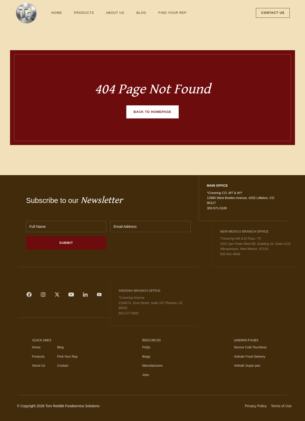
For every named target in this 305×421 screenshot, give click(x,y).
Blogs (146, 366)
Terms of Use (290, 406)
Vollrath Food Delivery (249, 366)
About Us (115, 13)
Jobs (145, 384)
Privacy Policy (265, 406)
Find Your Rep (172, 13)
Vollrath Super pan (247, 375)
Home (56, 13)
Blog (141, 13)
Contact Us (272, 13)
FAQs (146, 357)
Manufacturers (152, 375)
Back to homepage (152, 112)
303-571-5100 (217, 208)
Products (84, 13)
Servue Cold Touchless (250, 357)
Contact (62, 375)
